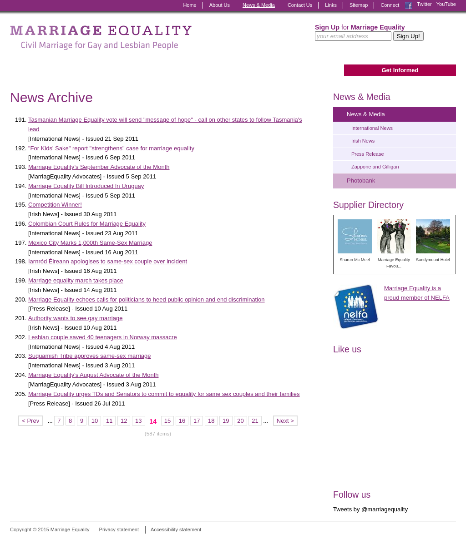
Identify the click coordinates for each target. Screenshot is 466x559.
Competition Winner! (55, 204)
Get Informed (399, 70)
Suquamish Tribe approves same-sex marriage (89, 355)
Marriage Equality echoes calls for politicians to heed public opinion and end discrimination (146, 299)
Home (189, 5)
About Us (219, 5)
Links (331, 5)
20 (240, 420)
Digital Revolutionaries (435, 541)
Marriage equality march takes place (75, 280)
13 (138, 420)
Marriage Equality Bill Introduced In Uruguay (86, 186)
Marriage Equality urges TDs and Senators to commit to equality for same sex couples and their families (164, 394)
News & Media (259, 5)
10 (94, 420)
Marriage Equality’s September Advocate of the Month (99, 166)
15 (167, 420)
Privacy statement (119, 529)
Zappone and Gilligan (375, 166)
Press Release (367, 154)
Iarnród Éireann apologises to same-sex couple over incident (107, 261)
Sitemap (359, 5)
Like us (347, 349)
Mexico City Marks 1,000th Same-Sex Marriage (90, 242)
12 (124, 420)
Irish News (363, 140)
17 (196, 420)
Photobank (361, 180)
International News (372, 128)
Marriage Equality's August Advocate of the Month (93, 374)
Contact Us (300, 5)
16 (182, 420)
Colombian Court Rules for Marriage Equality (87, 223)
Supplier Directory (368, 205)
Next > (285, 420)
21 (255, 420)
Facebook (408, 5)
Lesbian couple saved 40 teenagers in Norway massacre (102, 337)
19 (226, 420)
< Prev (30, 420)
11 (109, 420)
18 (211, 420)
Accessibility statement (176, 529)
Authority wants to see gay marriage (75, 318)
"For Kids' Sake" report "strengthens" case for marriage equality (111, 148)
